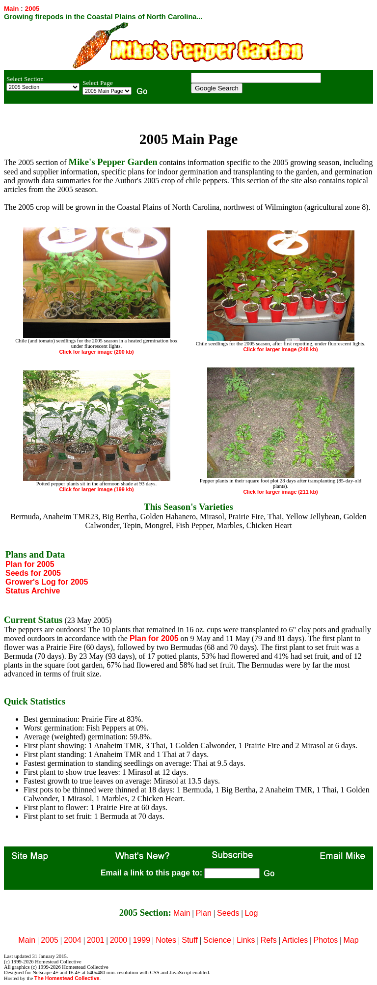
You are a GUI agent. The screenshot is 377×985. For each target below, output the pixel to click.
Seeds (228, 913)
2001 (96, 940)
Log (251, 913)
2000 (119, 940)
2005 (49, 940)
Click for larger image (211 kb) (280, 492)
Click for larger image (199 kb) (96, 489)
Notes (166, 940)
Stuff (190, 940)
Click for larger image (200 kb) (96, 352)
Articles (295, 940)
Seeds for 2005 (33, 573)
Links (246, 940)
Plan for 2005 (29, 564)
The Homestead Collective (67, 978)
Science (217, 940)
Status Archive (32, 591)
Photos (326, 940)
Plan (204, 913)
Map (351, 940)
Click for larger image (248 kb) (280, 349)
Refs (269, 940)
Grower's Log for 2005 (46, 582)
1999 (141, 940)
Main (11, 8)
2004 (72, 940)
